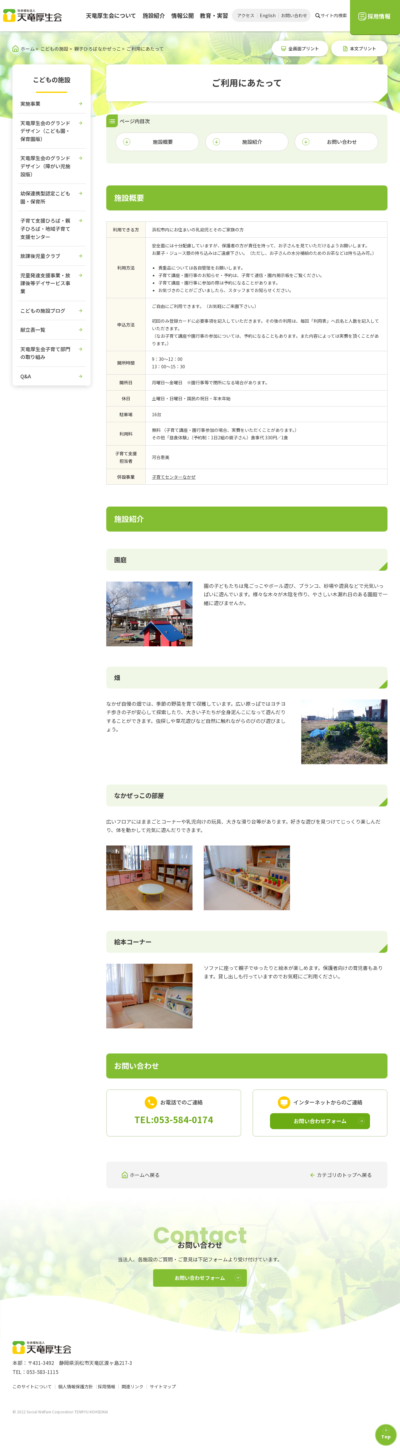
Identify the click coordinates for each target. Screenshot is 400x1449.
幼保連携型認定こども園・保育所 (45, 197)
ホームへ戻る (145, 1175)
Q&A (25, 376)
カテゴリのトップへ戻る (344, 1175)
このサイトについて (32, 1386)
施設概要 (163, 141)
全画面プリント (303, 48)
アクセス (245, 15)
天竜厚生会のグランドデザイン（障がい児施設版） (45, 166)
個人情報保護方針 (75, 1386)
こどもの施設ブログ (42, 310)
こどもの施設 (51, 79)
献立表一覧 (32, 329)
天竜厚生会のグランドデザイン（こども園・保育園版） (45, 131)
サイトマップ (164, 1386)
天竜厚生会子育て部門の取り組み (45, 353)
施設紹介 (252, 141)
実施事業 (30, 103)
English (268, 15)
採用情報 (108, 1386)
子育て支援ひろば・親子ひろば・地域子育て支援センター (45, 228)
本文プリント (363, 48)
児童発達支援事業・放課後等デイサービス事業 (45, 283)
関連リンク (134, 1386)
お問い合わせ (294, 15)
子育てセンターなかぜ (174, 477)
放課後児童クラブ (40, 256)
